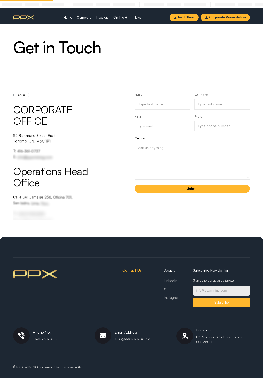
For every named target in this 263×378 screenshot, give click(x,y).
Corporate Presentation (225, 17)
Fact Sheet (184, 17)
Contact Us (132, 270)
